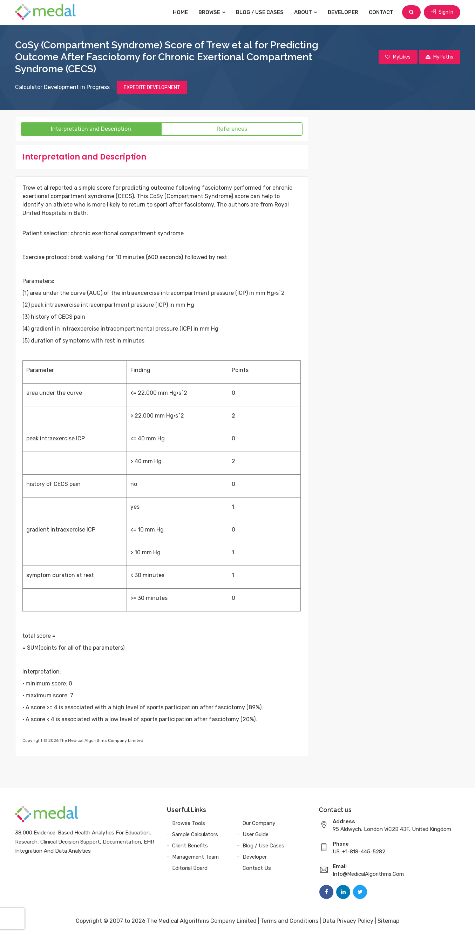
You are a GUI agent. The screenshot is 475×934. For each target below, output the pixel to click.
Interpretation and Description (91, 129)
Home (180, 12)
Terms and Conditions (289, 921)
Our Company (259, 823)
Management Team (195, 857)
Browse (212, 12)
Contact (381, 12)
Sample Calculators (195, 834)
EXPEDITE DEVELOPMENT (152, 87)
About (306, 12)
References (232, 129)
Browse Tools (188, 823)
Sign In (442, 12)
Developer (343, 12)
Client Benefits (190, 845)
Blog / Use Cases (260, 12)
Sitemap (388, 921)
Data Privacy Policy (348, 921)
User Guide (256, 834)
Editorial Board (190, 868)
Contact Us (257, 868)
